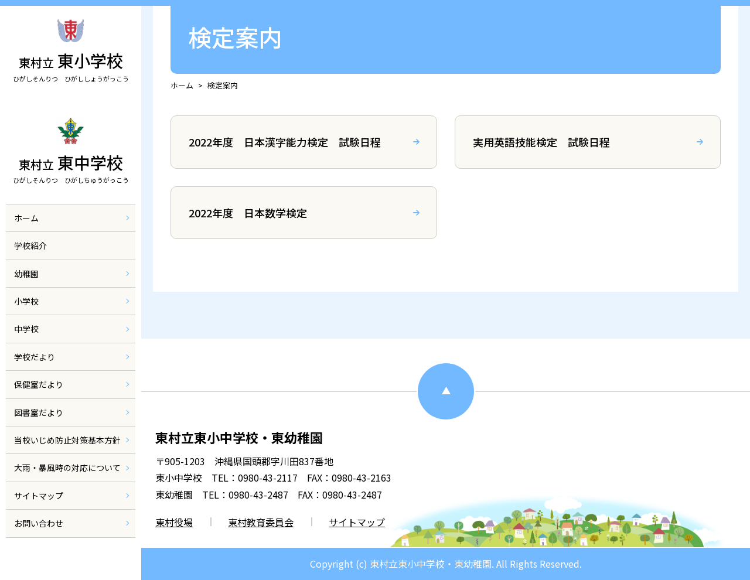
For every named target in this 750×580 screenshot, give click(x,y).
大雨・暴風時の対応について (67, 481)
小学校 (26, 314)
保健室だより (38, 398)
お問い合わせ (38, 537)
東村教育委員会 (261, 522)
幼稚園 (26, 286)
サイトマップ (38, 508)
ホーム (26, 231)
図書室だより (38, 425)
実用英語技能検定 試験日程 (541, 141)
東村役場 (174, 522)
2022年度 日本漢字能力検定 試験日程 (285, 141)
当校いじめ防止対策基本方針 (67, 453)
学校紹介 (30, 259)
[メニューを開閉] (122, 258)
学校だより (34, 370)
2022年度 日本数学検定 (248, 212)
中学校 (26, 342)
